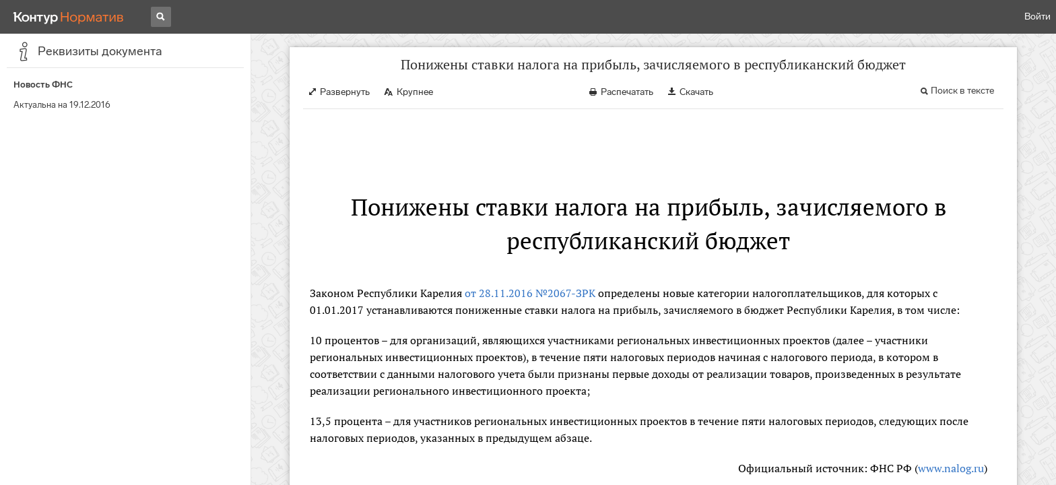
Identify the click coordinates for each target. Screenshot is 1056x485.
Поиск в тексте (962, 90)
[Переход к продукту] (68, 17)
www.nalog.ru (951, 468)
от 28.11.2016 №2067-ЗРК (530, 293)
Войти (1037, 16)
